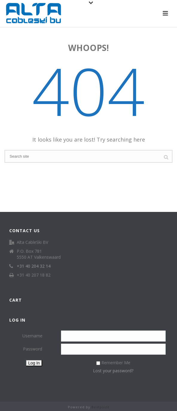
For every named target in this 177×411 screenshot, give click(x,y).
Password (32, 349)
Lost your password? (113, 370)
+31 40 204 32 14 (34, 266)
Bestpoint (100, 407)
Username (32, 336)
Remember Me (115, 362)
